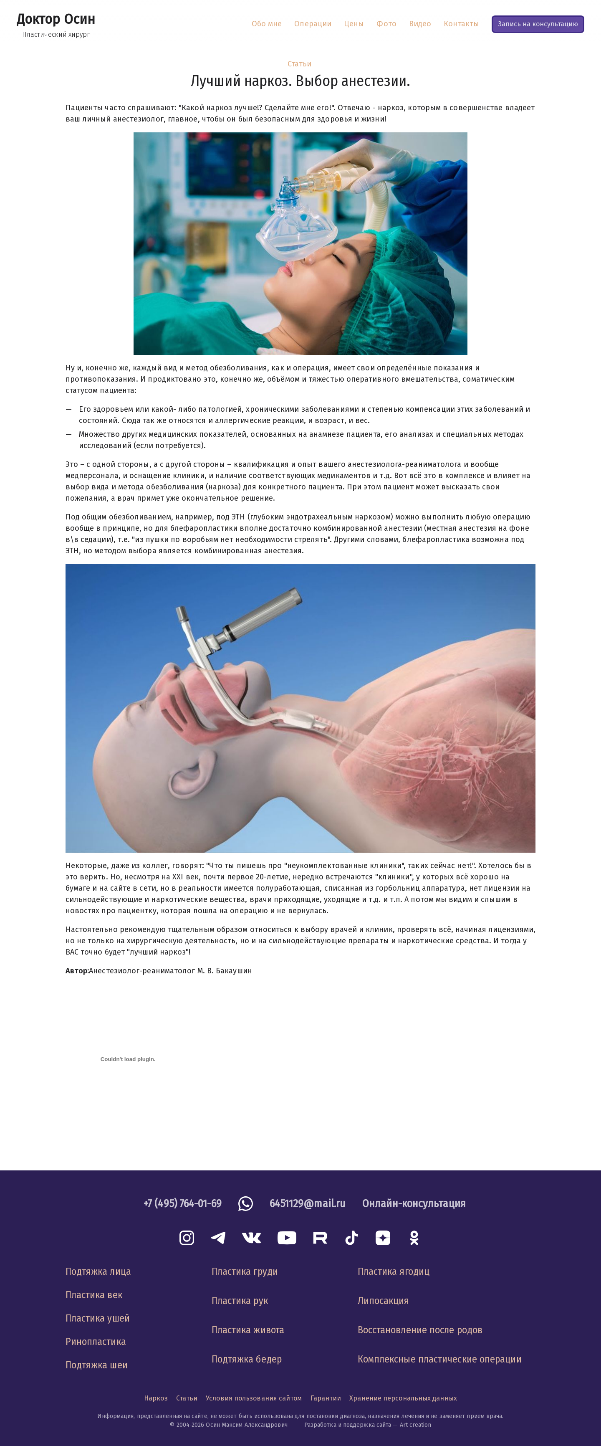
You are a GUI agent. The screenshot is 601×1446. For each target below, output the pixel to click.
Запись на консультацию (538, 24)
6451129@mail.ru (308, 1203)
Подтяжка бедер (247, 1359)
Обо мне (267, 23)
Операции (312, 23)
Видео (420, 23)
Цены (354, 23)
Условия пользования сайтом (254, 1398)
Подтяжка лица (98, 1271)
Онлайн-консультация (414, 1203)
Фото (386, 23)
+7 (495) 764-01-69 (183, 1203)
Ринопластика (96, 1341)
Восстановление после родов (420, 1330)
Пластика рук (240, 1301)
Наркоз (156, 1398)
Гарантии (326, 1398)
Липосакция (383, 1301)
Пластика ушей (98, 1318)
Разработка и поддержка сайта (347, 1424)
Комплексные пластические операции (440, 1359)
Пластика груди (245, 1271)
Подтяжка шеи (97, 1365)
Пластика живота (248, 1330)
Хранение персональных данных (403, 1398)
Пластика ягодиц (393, 1271)
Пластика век (94, 1295)
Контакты (461, 23)
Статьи (300, 63)
